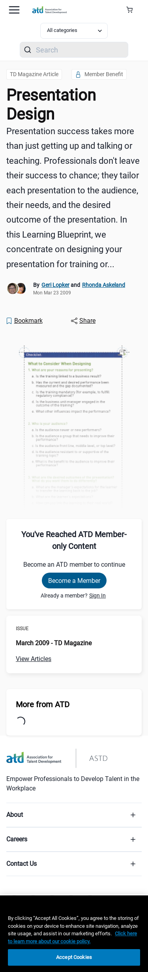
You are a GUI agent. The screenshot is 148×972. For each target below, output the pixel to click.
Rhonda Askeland (103, 285)
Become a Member (74, 580)
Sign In (97, 595)
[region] (74, 933)
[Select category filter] (74, 31)
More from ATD (42, 704)
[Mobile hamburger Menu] (14, 10)
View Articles (33, 659)
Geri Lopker (55, 285)
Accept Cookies (74, 957)
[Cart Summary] (132, 10)
